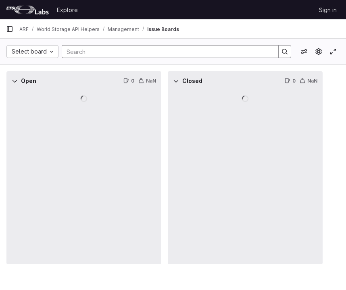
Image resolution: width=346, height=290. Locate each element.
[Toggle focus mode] (333, 51)
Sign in (328, 9)
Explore (67, 9)
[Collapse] (14, 81)
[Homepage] (27, 9)
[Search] (166, 51)
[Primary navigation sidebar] (9, 29)
